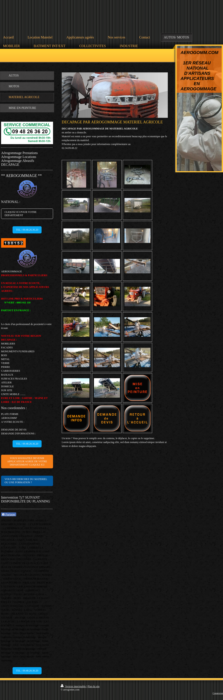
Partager (8, 514)
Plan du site (93, 686)
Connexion (218, 693)
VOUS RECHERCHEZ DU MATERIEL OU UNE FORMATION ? (26, 481)
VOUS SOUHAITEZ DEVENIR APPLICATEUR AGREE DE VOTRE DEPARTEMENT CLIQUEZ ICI (27, 461)
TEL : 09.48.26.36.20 (27, 229)
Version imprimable (73, 686)
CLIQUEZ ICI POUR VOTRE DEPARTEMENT (21, 213)
